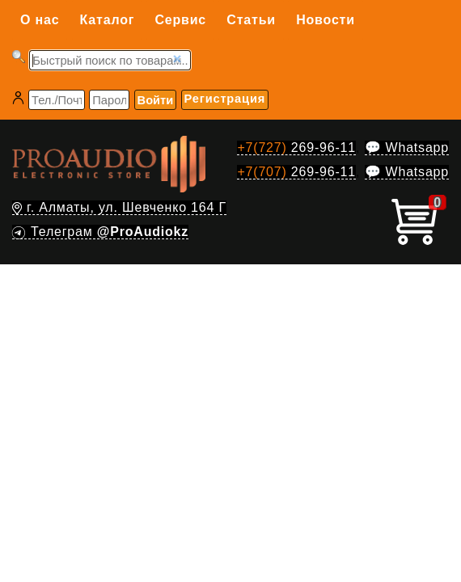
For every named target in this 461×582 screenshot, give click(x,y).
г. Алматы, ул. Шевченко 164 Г (119, 207)
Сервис (180, 20)
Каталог (107, 20)
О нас (39, 20)
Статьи (251, 20)
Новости (325, 20)
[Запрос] (110, 60)
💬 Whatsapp (407, 147)
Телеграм (100, 231)
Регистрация (224, 98)
